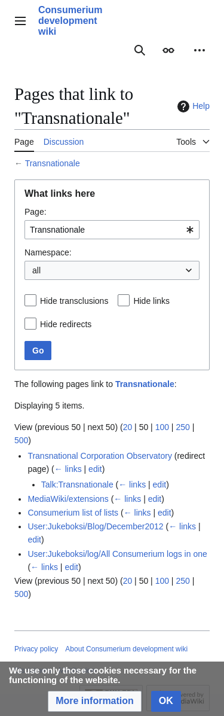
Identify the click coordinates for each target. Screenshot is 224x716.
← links (68, 469)
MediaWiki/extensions (67, 499)
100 (162, 427)
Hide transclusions (74, 301)
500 (21, 440)
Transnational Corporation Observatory (99, 456)
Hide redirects (65, 324)
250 (182, 427)
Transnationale (52, 163)
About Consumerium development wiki (126, 649)
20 (128, 427)
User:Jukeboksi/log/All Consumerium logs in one (117, 554)
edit (95, 469)
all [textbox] (36, 270)
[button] (95, 701)
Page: (35, 212)
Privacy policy (36, 649)
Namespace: (48, 252)
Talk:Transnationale (77, 484)
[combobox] (112, 229)
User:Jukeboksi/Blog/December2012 (95, 526)
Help (192, 106)
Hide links (151, 301)
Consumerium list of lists (72, 512)
